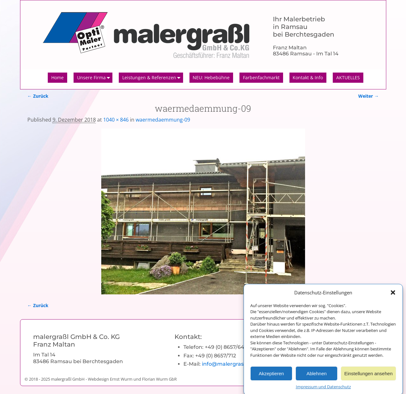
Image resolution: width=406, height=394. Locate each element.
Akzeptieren (271, 375)
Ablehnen (316, 375)
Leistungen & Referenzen (152, 78)
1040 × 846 (116, 119)
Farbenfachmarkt (261, 77)
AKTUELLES (348, 77)
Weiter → (368, 96)
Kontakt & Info (308, 77)
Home (57, 77)
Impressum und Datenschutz (323, 389)
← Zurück (37, 96)
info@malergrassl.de (228, 364)
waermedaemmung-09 (163, 119)
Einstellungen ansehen (368, 375)
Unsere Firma (95, 78)
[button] (393, 295)
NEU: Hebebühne (211, 77)
